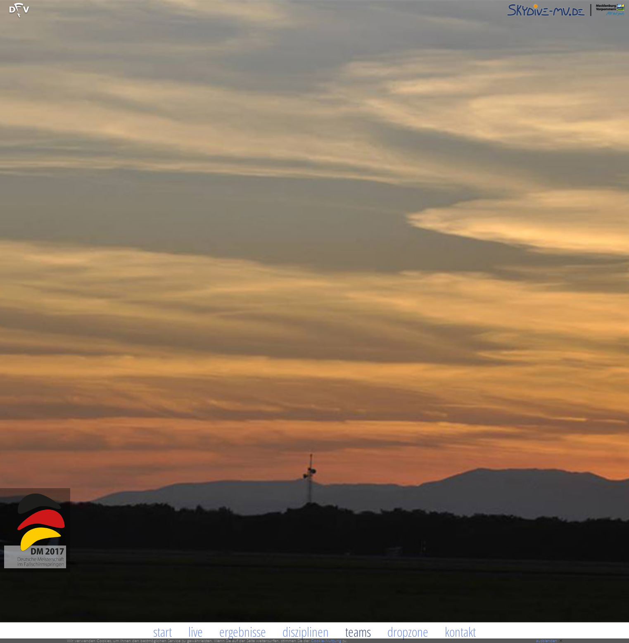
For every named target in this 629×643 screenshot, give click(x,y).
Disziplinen (305, 632)
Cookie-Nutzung (326, 640)
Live (195, 632)
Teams (358, 632)
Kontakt (460, 632)
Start (162, 632)
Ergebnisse (242, 632)
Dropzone (407, 632)
